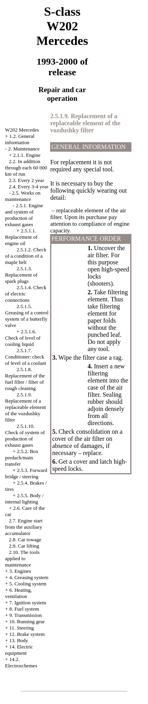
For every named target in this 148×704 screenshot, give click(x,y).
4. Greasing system (28, 577)
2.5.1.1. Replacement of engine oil (21, 237)
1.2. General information (19, 139)
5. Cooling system (27, 584)
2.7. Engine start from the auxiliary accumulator (24, 527)
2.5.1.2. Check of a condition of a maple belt (26, 256)
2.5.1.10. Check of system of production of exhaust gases (25, 435)
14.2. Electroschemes (21, 662)
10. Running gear (27, 621)
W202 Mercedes (22, 130)
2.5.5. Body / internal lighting (24, 498)
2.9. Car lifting (24, 546)
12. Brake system (27, 634)
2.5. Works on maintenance (23, 196)
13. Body (18, 640)
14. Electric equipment (19, 650)
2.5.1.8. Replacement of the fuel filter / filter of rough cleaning (25, 378)
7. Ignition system (27, 603)
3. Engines (20, 571)
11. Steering (21, 628)
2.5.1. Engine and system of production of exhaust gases (24, 214)
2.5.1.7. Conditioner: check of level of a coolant (25, 356)
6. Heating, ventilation (18, 593)
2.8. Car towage (25, 539)
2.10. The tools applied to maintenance (22, 558)
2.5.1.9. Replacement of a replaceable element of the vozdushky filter (25, 407)
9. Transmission (25, 615)
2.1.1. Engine (26, 155)
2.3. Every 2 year (26, 180)
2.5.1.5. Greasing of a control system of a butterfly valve (27, 315)
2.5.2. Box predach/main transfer (21, 457)
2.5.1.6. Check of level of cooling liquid (23, 338)
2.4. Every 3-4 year (29, 186)
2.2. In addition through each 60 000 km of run (26, 167)
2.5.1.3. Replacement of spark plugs (21, 275)
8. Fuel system (24, 609)
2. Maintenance (23, 149)
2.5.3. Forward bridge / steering (26, 473)
